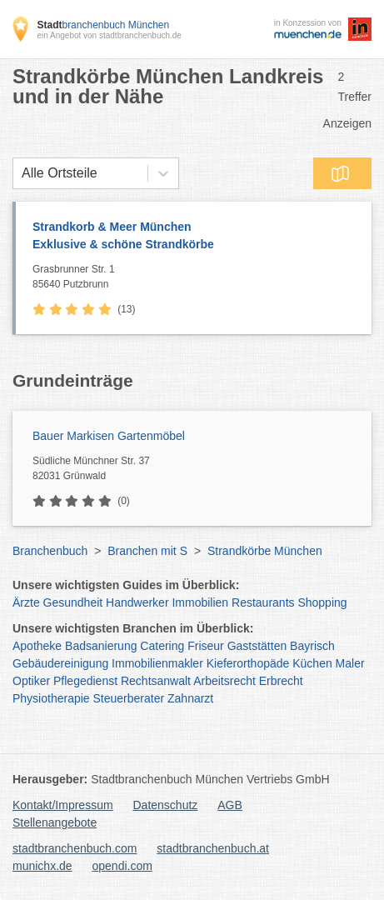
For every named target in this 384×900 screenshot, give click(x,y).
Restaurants (263, 602)
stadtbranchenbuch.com (74, 848)
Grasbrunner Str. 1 (197, 277)
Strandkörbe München (264, 551)
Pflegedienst (85, 681)
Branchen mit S (147, 551)
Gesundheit (73, 602)
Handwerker (137, 602)
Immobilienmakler (157, 663)
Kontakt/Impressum (62, 805)
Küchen (312, 663)
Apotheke (37, 645)
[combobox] (21, 173)
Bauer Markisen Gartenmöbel (108, 435)
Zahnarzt (190, 698)
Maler (350, 663)
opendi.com (122, 865)
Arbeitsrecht (224, 681)
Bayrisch (312, 645)
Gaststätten (257, 645)
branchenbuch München (103, 25)
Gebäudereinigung (60, 663)
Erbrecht (281, 681)
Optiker (31, 681)
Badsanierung (101, 645)
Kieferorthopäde (248, 663)
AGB (229, 805)
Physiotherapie (51, 698)
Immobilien (200, 602)
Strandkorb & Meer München (193, 236)
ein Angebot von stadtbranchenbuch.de (109, 35)
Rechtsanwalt (156, 681)
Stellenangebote (54, 822)
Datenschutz (165, 805)
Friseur (205, 645)
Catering (162, 645)
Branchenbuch (49, 551)
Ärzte (26, 602)
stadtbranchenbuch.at (213, 848)
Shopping (322, 602)
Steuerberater (129, 698)
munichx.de (42, 865)
